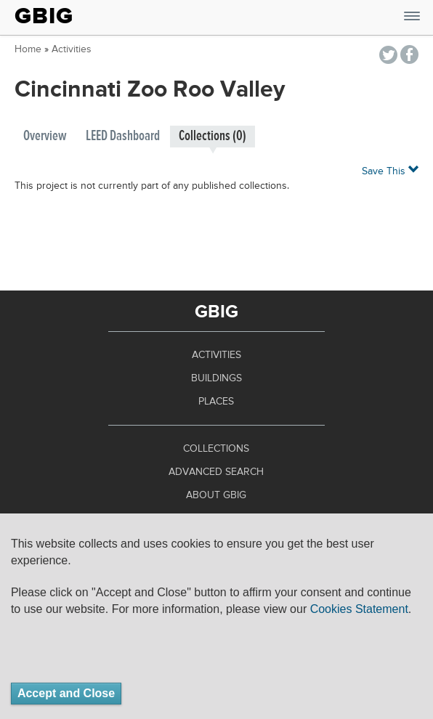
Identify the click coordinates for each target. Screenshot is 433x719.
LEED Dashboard (123, 136)
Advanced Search (216, 472)
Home (28, 49)
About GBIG (216, 495)
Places (216, 402)
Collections (216, 449)
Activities (72, 49)
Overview (45, 136)
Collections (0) (212, 136)
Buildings (216, 378)
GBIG (44, 16)
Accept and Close (66, 693)
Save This (390, 170)
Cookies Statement (359, 609)
